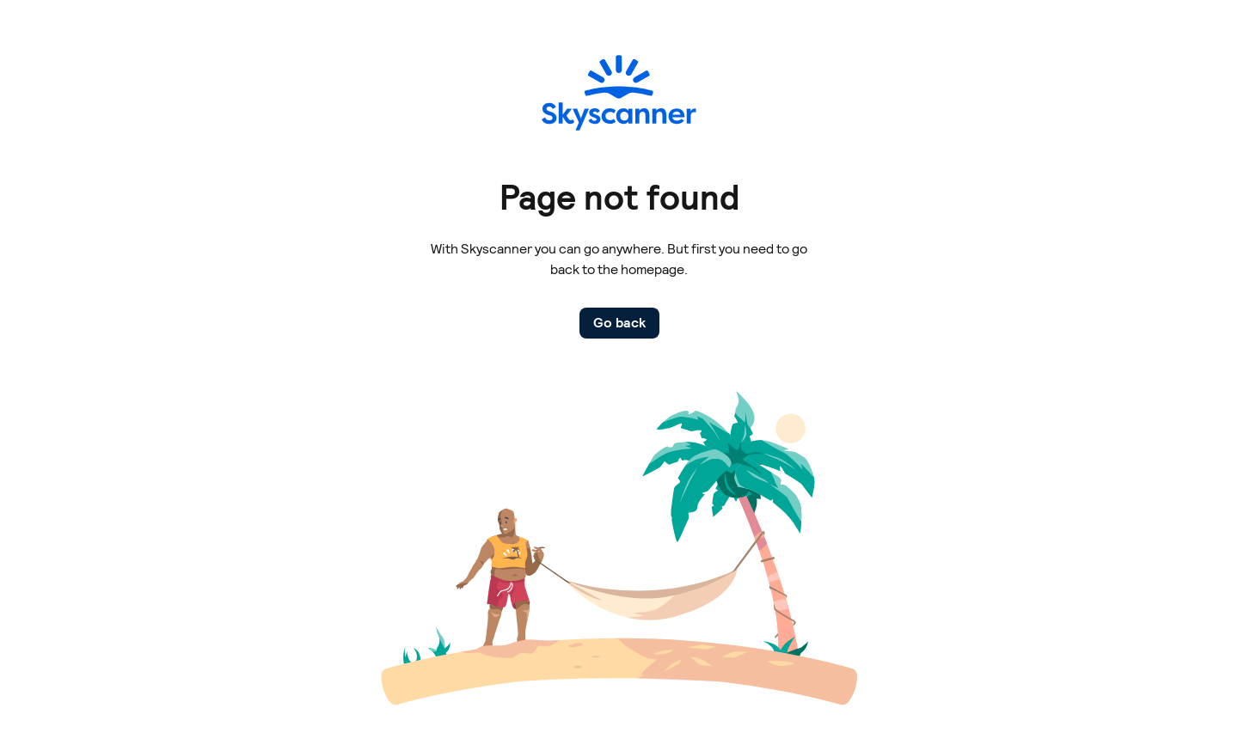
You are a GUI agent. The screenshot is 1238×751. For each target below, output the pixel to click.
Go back (619, 322)
